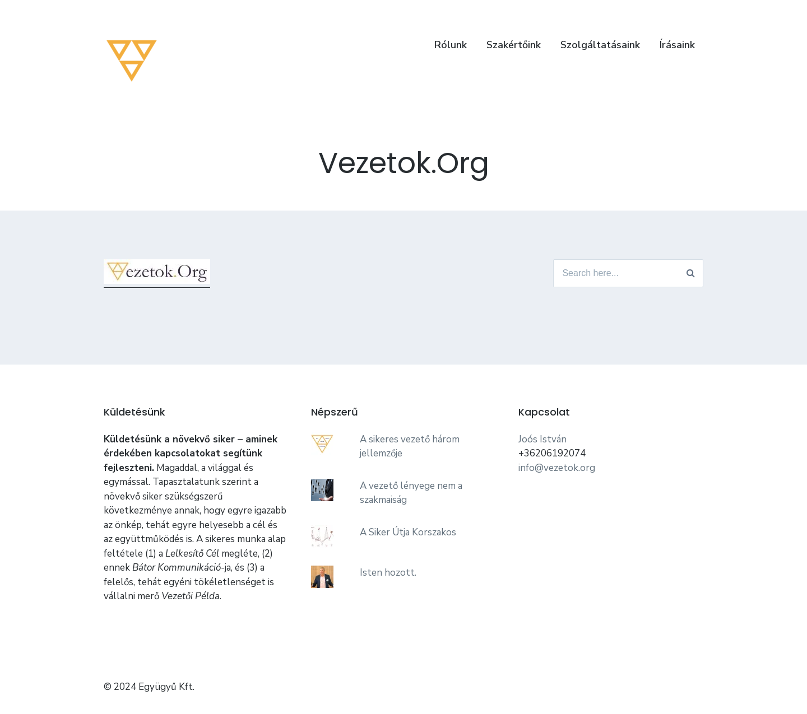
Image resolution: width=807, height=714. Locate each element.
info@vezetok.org (556, 467)
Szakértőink (513, 45)
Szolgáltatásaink (600, 45)
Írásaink (677, 45)
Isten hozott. (388, 572)
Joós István (542, 439)
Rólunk (450, 45)
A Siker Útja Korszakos (408, 532)
